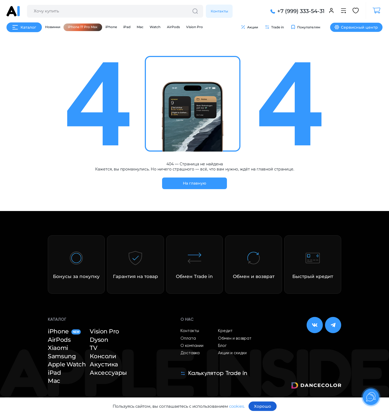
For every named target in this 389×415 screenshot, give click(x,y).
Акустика (104, 364)
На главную (194, 183)
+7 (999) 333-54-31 (297, 11)
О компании (191, 346)
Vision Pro (194, 27)
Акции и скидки (232, 353)
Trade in (274, 26)
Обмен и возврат (234, 338)
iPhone (111, 27)
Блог (222, 346)
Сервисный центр (356, 27)
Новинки (52, 27)
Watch (155, 27)
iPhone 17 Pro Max (83, 27)
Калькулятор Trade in (213, 373)
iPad (126, 27)
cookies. (237, 406)
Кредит (225, 331)
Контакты (219, 11)
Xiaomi (58, 348)
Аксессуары (108, 372)
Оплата (188, 338)
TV (93, 348)
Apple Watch (67, 364)
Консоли (103, 356)
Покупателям (305, 26)
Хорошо (262, 406)
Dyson (99, 339)
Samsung (62, 356)
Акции (249, 26)
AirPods (173, 27)
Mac (140, 27)
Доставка (190, 353)
